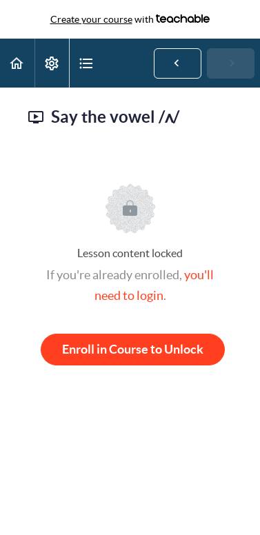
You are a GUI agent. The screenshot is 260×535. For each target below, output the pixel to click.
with (130, 19)
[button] (17, 63)
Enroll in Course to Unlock (132, 349)
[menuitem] (51, 63)
